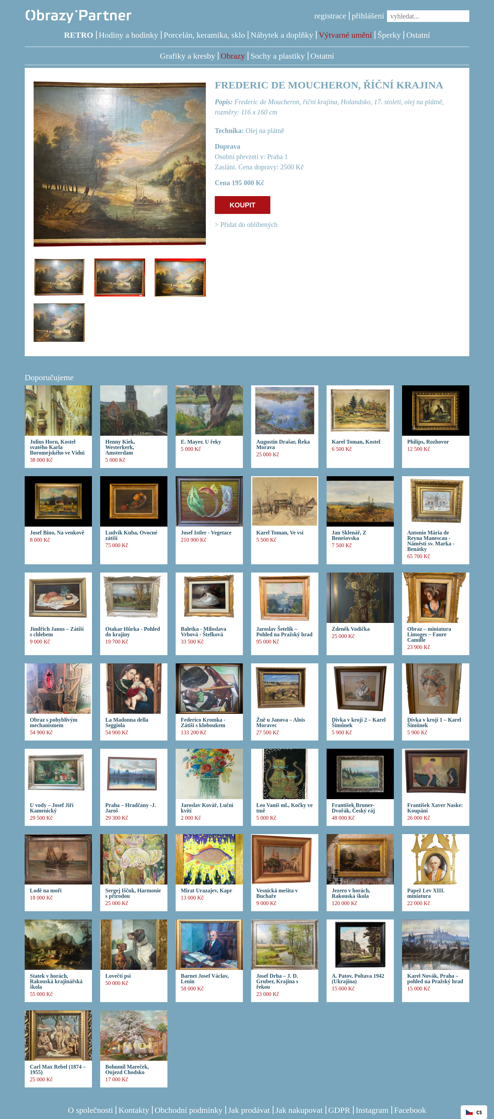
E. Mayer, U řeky (201, 442)
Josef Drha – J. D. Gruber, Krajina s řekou (277, 981)
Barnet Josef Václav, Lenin (205, 978)
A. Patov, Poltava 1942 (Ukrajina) (358, 978)
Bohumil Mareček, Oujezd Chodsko (127, 1069)
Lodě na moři (45, 890)
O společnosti (90, 1110)
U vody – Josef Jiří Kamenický (51, 808)
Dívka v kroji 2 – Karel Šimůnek (359, 722)
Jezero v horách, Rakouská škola (351, 893)
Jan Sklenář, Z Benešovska (349, 535)
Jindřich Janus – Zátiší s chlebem (57, 631)
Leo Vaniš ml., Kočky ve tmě (284, 808)
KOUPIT (243, 205)
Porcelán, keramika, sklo (204, 35)
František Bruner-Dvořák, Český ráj (353, 808)
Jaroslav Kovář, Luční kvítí (207, 808)
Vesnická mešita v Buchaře (277, 893)
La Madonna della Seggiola (126, 722)
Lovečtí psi (118, 976)
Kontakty (133, 1110)
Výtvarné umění (345, 35)
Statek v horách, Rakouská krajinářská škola (56, 981)
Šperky (389, 35)
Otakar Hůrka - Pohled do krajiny (132, 631)
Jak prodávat (249, 1110)
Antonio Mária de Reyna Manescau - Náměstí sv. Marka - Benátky (431, 541)
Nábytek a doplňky (281, 35)
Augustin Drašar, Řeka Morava (283, 444)
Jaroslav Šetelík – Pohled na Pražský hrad (284, 631)
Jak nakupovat (299, 1110)
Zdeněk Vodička (351, 629)
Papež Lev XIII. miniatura (426, 893)
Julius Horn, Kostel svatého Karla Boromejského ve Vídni (57, 447)
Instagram (372, 1110)
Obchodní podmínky (189, 1110)
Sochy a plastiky (277, 55)
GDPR (339, 1110)
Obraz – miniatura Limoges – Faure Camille (429, 634)
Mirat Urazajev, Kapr (206, 890)
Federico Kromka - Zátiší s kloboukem (203, 722)
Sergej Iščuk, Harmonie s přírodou (133, 893)
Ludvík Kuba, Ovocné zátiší (131, 535)
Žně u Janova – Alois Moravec (280, 722)
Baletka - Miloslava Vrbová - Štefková (203, 631)
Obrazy (233, 55)
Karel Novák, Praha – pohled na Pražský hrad (435, 978)
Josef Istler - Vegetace (206, 533)
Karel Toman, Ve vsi (280, 533)
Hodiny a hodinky (128, 35)
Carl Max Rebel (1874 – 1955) (58, 1069)
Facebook (410, 1110)
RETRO (78, 35)
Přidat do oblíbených (249, 224)
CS (474, 1112)
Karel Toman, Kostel (356, 442)
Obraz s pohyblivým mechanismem (54, 722)
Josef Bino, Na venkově (57, 533)
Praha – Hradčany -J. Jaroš (130, 808)
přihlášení (368, 15)
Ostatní (418, 35)
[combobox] (474, 1112)
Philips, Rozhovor (428, 442)
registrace (330, 15)
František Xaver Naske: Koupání (435, 808)
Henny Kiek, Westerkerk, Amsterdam (120, 447)
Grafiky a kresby (187, 55)
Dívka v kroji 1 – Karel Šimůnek (434, 722)
